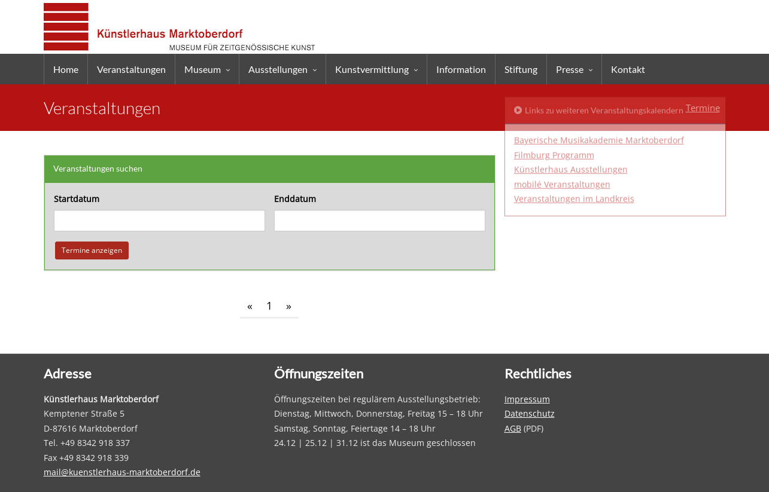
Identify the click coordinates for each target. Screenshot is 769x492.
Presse (569, 69)
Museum (202, 69)
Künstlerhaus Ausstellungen (571, 126)
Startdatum (76, 198)
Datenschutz (529, 413)
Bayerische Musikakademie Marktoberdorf (599, 96)
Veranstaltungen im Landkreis (574, 155)
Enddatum (295, 198)
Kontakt (628, 69)
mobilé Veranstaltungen (562, 140)
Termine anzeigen (92, 250)
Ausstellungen (278, 69)
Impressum (527, 399)
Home (65, 69)
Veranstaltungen (131, 69)
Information (461, 69)
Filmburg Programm (554, 111)
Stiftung (520, 69)
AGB (512, 428)
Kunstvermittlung (372, 69)
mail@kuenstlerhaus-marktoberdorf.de (122, 472)
